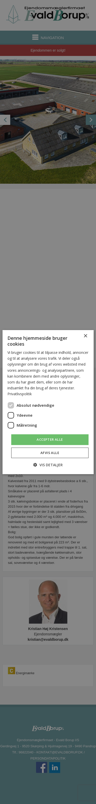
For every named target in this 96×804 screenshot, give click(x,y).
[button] (48, 465)
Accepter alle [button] (50, 439)
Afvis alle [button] (49, 452)
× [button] (85, 336)
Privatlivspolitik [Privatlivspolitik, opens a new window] (19, 393)
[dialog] (47, 402)
